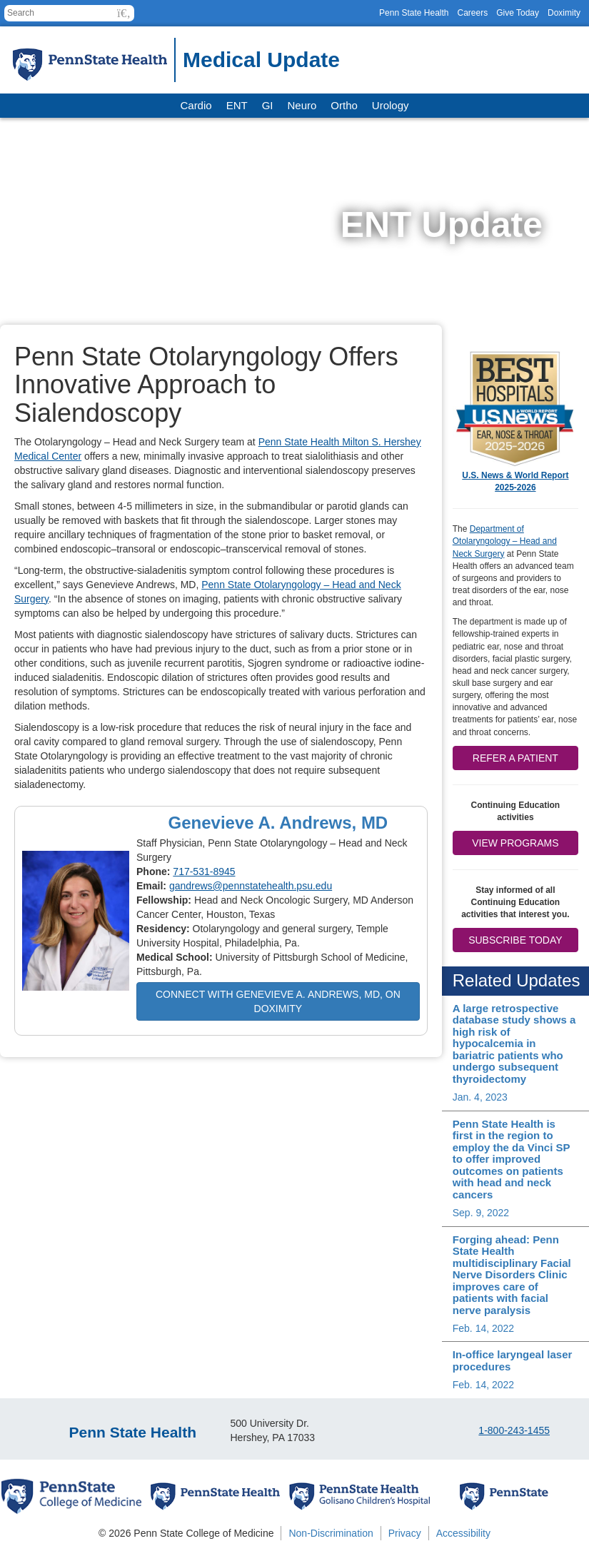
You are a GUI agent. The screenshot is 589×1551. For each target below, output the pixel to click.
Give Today (517, 13)
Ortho (344, 105)
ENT (237, 105)
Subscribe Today (515, 940)
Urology (390, 105)
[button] (124, 13)
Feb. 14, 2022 (483, 1328)
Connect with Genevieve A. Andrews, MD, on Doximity (278, 1001)
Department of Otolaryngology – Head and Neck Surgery (505, 541)
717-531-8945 (204, 871)
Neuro (301, 105)
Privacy (404, 1533)
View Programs (515, 843)
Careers (472, 13)
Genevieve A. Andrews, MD (278, 822)
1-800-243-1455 (514, 1430)
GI (267, 105)
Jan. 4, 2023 (480, 1097)
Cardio (195, 105)
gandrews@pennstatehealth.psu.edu (250, 885)
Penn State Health (413, 13)
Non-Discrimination (330, 1533)
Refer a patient (515, 758)
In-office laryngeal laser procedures (513, 1360)
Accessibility (463, 1533)
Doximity (564, 13)
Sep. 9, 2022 (481, 1212)
